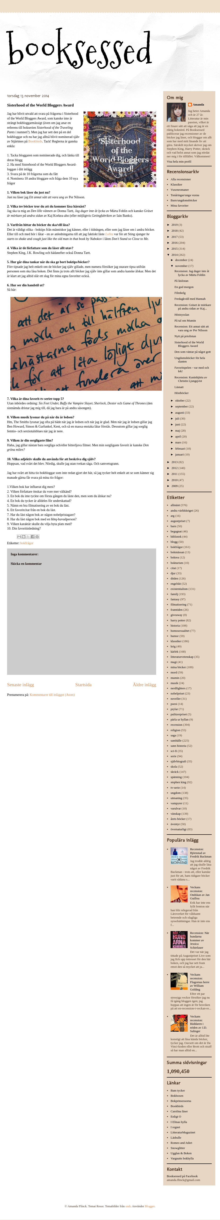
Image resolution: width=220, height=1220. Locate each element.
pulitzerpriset (179, 714)
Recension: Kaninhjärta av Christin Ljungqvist (190, 379)
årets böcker (178, 819)
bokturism (177, 563)
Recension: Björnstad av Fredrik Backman (200, 852)
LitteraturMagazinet (183, 1132)
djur (173, 573)
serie (173, 756)
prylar (174, 709)
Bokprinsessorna (181, 1101)
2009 (175, 486)
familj (174, 594)
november (181, 266)
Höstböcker (181, 393)
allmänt (175, 505)
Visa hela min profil (179, 161)
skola (174, 766)
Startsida (83, 684)
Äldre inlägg (144, 684)
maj (178, 430)
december (181, 260)
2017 (175, 237)
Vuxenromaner (180, 189)
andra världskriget (182, 510)
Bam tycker (178, 1090)
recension (176, 724)
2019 (175, 224)
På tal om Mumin (185, 320)
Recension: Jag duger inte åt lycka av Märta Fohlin (191, 273)
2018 (175, 230)
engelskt (176, 583)
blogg (174, 542)
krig (173, 646)
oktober (180, 400)
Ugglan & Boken (181, 1153)
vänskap (176, 813)
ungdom (176, 793)
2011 (175, 474)
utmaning (176, 798)
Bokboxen (177, 1095)
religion (175, 730)
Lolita (109, 234)
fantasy (175, 599)
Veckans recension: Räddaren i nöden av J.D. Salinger (198, 1024)
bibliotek (176, 536)
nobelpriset (177, 693)
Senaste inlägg (20, 684)
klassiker (176, 641)
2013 (175, 462)
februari (180, 448)
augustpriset (178, 521)
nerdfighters (178, 688)
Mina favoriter (179, 205)
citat (173, 568)
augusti (180, 412)
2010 (175, 480)
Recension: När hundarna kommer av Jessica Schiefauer (199, 940)
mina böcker (178, 667)
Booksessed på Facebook (182, 1176)
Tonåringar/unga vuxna (185, 195)
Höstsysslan (181, 314)
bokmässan (177, 552)
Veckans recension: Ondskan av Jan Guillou (199, 892)
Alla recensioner (181, 179)
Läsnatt (178, 387)
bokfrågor (26, 543)
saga (173, 735)
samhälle (176, 740)
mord (174, 672)
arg (172, 515)
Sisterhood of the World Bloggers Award (189, 344)
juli (177, 418)
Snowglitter (178, 1148)
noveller (176, 698)
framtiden (177, 609)
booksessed (79, 50)
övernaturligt (178, 829)
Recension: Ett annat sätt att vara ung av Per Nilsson (191, 328)
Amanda (198, 104)
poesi (174, 704)
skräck (175, 772)
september (182, 406)
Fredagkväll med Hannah (189, 299)
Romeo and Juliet (181, 1143)
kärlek (174, 651)
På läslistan (181, 281)
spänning (176, 777)
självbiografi (178, 761)
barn (173, 526)
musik (174, 683)
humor (175, 636)
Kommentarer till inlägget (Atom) (52, 695)
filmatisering (178, 604)
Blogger (149, 1206)
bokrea (175, 557)
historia (175, 625)
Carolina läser (179, 1111)
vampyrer (176, 803)
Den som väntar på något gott (192, 352)
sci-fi (174, 751)
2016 (175, 242)
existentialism (179, 589)
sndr (128, 1206)
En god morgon (184, 287)
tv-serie (175, 787)
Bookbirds (35, 141)
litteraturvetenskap (182, 657)
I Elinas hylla (179, 1122)
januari (180, 454)
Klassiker (176, 184)
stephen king (178, 782)
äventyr (175, 824)
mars (178, 442)
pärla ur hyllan (180, 719)
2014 (175, 254)
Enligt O (176, 1116)
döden (174, 578)
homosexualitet (180, 630)
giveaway (176, 615)
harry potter (178, 620)
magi (174, 662)
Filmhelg (179, 293)
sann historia (178, 745)
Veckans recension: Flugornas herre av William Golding (199, 982)
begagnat (176, 531)
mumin (175, 678)
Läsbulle (176, 1137)
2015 (175, 248)
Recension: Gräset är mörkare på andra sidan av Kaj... (192, 306)
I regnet (175, 1127)
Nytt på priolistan (185, 336)
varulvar (176, 808)
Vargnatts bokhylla (182, 1158)
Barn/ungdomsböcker (184, 200)
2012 (175, 468)
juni (178, 424)
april (178, 436)
